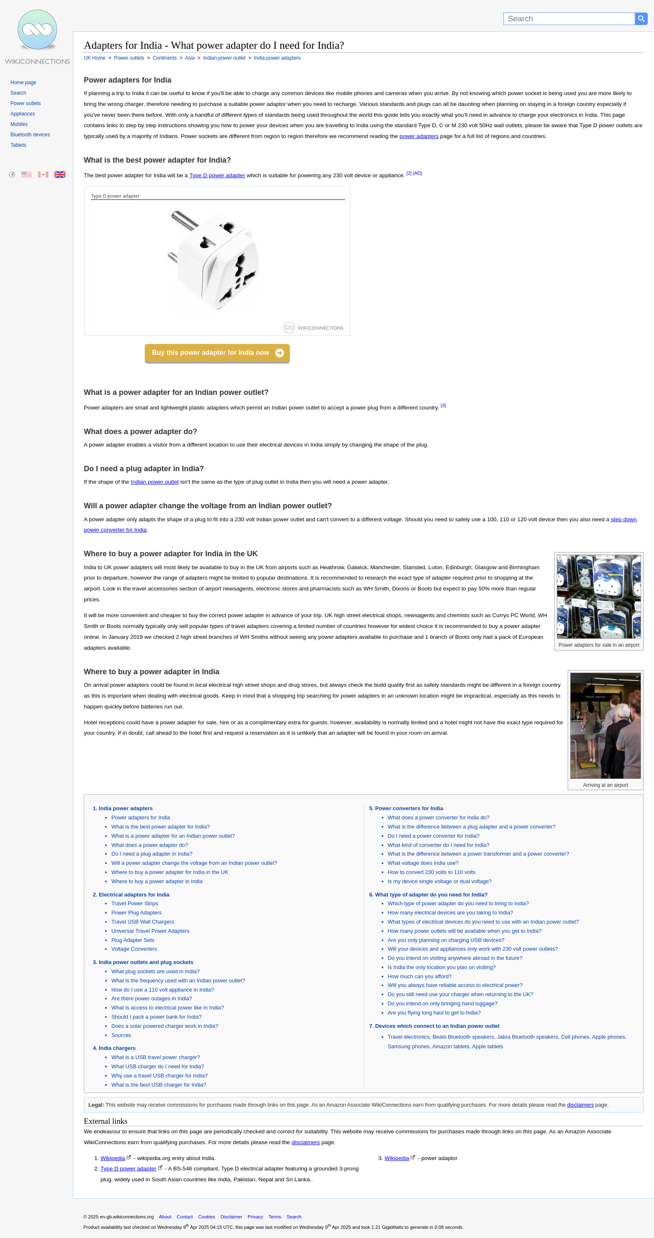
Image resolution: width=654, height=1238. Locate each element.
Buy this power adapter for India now (210, 352)
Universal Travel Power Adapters (150, 931)
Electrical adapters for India (134, 894)
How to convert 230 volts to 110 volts (432, 872)
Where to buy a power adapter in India (157, 881)
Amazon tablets (450, 1046)
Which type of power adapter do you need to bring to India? (458, 903)
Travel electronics (409, 1037)
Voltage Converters (134, 949)
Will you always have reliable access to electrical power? (455, 985)
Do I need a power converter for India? (434, 836)
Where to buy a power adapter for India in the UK (170, 872)
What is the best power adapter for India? (160, 827)
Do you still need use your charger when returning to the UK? (460, 994)
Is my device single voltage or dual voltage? (440, 881)
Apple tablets (487, 1046)
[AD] (417, 173)
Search (18, 93)
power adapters (419, 136)
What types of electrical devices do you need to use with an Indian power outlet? (483, 922)
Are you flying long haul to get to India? (434, 1012)
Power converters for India (409, 808)
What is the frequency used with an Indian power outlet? (178, 980)
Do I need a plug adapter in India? (151, 854)
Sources (121, 1035)
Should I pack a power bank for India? (156, 1017)
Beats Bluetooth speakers (463, 1037)
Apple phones (608, 1037)
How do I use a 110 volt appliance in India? (162, 990)
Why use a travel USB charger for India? (159, 1075)
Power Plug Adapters (136, 912)
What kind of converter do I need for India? (439, 845)
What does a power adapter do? (149, 845)
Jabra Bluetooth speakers (527, 1037)
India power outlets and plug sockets (146, 962)
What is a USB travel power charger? (155, 1057)
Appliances (22, 114)
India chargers (117, 1048)
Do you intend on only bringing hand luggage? (443, 1003)
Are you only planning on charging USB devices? (446, 940)
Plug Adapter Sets (132, 940)
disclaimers (580, 1105)
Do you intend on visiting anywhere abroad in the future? (455, 958)
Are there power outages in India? (151, 998)
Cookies (206, 1216)
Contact (185, 1216)
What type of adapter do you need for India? (431, 894)
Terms (275, 1216)
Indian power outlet (155, 482)
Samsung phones (409, 1046)
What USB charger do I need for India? (157, 1066)
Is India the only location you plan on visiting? (442, 967)
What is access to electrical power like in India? (167, 1007)
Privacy (255, 1216)
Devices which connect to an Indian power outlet (437, 1026)
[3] (443, 405)
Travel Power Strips (134, 903)
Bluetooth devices (30, 135)
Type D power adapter (217, 175)
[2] (409, 173)
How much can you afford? (420, 976)
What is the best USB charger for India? (158, 1085)
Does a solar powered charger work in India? (164, 1026)
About (165, 1216)
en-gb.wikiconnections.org (126, 1216)
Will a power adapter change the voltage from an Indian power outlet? (194, 863)
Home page (23, 82)
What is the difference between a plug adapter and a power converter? (472, 827)
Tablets (18, 145)
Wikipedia (113, 1158)
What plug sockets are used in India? (155, 971)
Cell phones (575, 1037)
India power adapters (126, 808)
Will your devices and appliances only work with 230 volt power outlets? (473, 949)
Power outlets (25, 103)
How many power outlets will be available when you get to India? (465, 931)
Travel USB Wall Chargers (142, 922)
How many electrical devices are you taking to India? (450, 912)
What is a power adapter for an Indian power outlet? (173, 836)
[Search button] (641, 19)
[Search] (569, 19)
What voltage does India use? (423, 863)
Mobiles (19, 124)
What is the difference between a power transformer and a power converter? (478, 854)
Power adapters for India (140, 817)
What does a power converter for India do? (439, 817)
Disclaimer (231, 1216)
